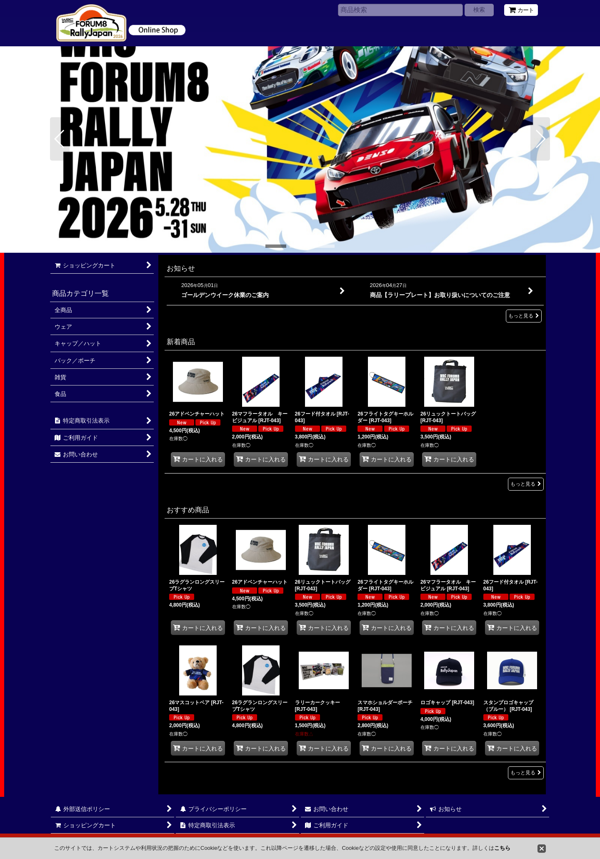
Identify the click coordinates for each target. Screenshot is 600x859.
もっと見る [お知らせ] (523, 316)
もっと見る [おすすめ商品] (525, 773)
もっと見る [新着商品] (525, 484)
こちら (502, 848)
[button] (60, 139)
